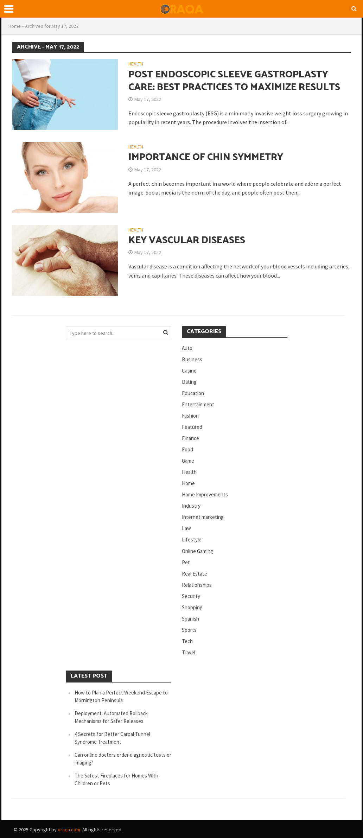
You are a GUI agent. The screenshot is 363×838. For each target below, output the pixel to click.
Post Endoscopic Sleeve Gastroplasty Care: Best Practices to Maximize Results (234, 81)
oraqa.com (69, 829)
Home (14, 26)
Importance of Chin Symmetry (205, 157)
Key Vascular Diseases (186, 240)
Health (135, 64)
